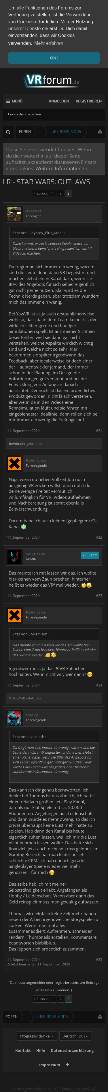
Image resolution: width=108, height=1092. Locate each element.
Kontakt (23, 1057)
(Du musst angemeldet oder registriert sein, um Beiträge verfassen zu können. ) (54, 985)
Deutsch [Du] (73, 1043)
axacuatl (34, 209)
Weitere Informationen (61, 167)
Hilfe (40, 1057)
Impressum (49, 1072)
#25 (99, 959)
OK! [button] (54, 58)
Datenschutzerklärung (72, 1057)
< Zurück (41, 192)
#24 (99, 684)
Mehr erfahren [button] (48, 43)
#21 (99, 429)
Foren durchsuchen (24, 112)
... (48, 112)
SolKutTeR (36, 553)
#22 (99, 536)
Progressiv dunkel (35, 1043)
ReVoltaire (17, 442)
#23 (99, 594)
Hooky (32, 713)
